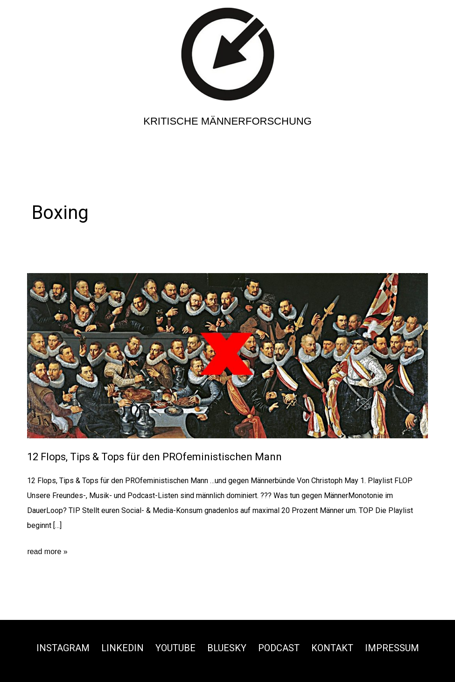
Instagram (63, 648)
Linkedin (122, 648)
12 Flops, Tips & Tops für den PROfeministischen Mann (154, 457)
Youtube (175, 648)
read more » (47, 551)
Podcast (279, 648)
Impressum (392, 648)
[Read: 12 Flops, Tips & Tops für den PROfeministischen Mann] (227, 355)
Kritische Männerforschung (227, 121)
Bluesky (226, 648)
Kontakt (332, 648)
